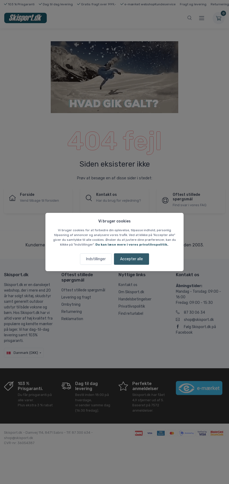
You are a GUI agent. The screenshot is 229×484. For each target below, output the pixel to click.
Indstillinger (96, 259)
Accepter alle (131, 259)
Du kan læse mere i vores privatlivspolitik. (131, 244)
